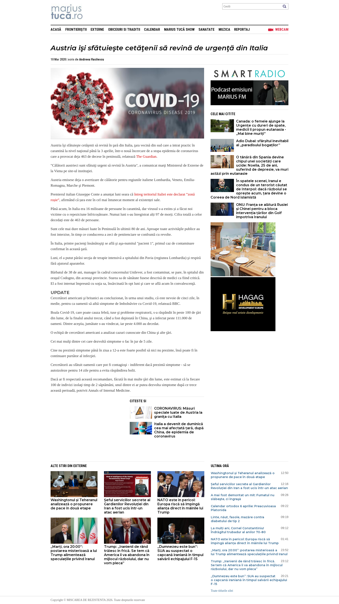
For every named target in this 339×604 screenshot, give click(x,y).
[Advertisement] (87, 427)
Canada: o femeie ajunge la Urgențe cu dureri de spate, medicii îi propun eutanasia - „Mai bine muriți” (261, 127)
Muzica (224, 29)
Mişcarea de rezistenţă (90, 12)
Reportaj (242, 29)
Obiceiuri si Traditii (124, 29)
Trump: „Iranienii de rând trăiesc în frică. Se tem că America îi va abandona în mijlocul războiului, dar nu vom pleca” (126, 555)
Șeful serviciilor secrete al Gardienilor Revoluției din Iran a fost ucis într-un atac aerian (127, 506)
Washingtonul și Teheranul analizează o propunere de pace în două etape (74, 504)
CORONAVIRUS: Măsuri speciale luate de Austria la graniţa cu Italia (178, 412)
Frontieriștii (76, 29)
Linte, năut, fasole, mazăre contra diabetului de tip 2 (237, 519)
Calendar (152, 29)
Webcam (281, 29)
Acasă (56, 29)
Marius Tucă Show (179, 29)
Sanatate (206, 29)
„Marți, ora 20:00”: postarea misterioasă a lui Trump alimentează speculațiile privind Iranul (74, 553)
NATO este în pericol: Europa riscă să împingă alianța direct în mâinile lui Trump (180, 506)
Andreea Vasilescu (91, 59)
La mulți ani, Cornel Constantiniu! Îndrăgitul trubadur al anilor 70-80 (238, 530)
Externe (97, 29)
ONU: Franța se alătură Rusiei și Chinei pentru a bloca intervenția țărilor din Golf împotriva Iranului (262, 211)
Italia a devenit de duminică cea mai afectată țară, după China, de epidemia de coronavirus (179, 430)
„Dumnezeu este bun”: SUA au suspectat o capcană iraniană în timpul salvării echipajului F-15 (180, 553)
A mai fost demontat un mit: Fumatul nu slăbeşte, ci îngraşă (242, 497)
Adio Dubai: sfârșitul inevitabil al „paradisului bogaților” (262, 143)
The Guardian (146, 156)
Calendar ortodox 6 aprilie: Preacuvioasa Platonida (243, 508)
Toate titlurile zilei (222, 590)
